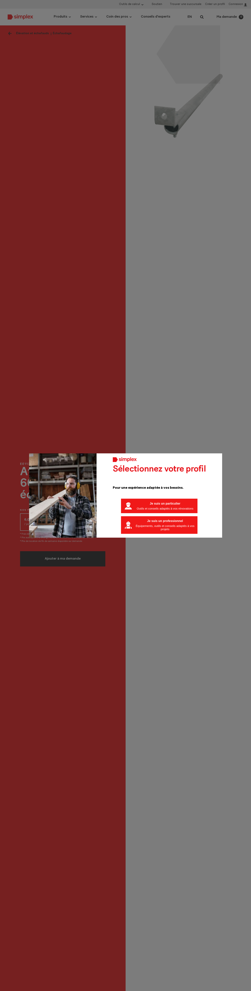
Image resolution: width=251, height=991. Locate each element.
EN (190, 17)
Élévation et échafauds (32, 33)
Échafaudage (62, 33)
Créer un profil (215, 4)
